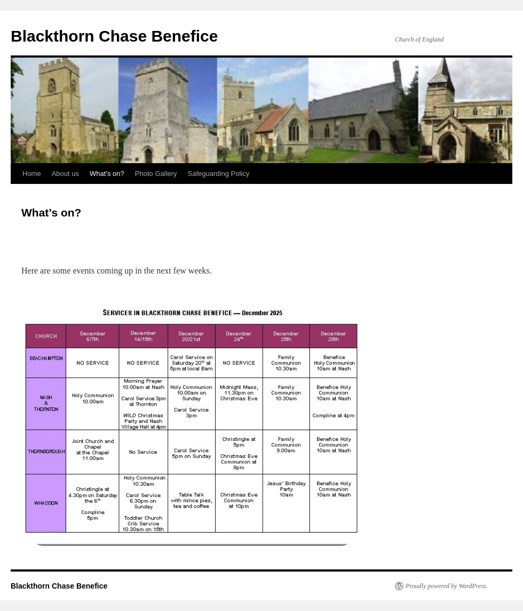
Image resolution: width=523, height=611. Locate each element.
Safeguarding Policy (219, 174)
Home (31, 174)
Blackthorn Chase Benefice (114, 36)
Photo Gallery (156, 174)
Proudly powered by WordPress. (447, 586)
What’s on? (107, 174)
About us (65, 174)
